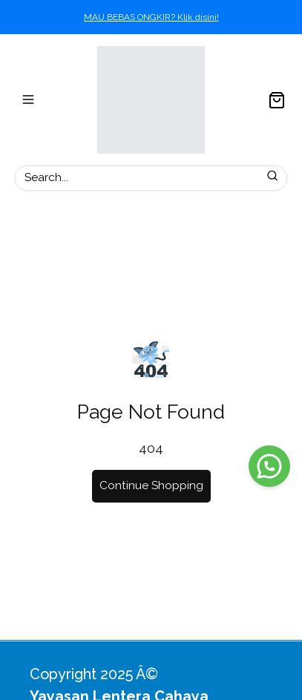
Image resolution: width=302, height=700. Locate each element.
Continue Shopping (151, 485)
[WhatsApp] (269, 466)
